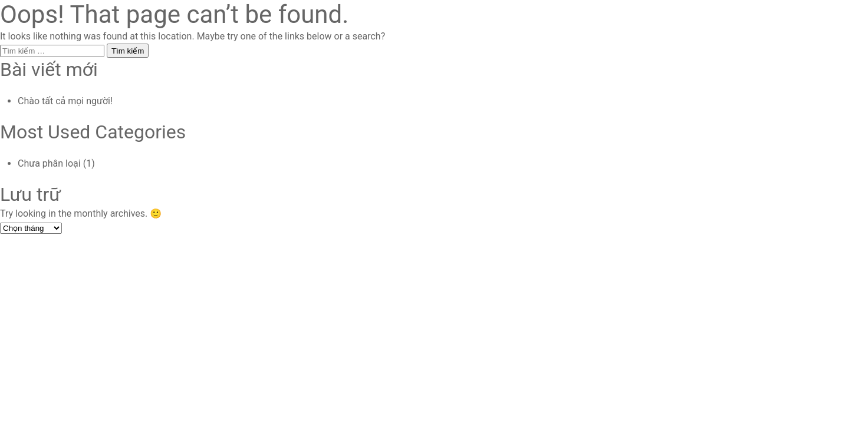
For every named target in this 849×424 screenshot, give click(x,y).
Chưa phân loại (49, 163)
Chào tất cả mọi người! (65, 101)
